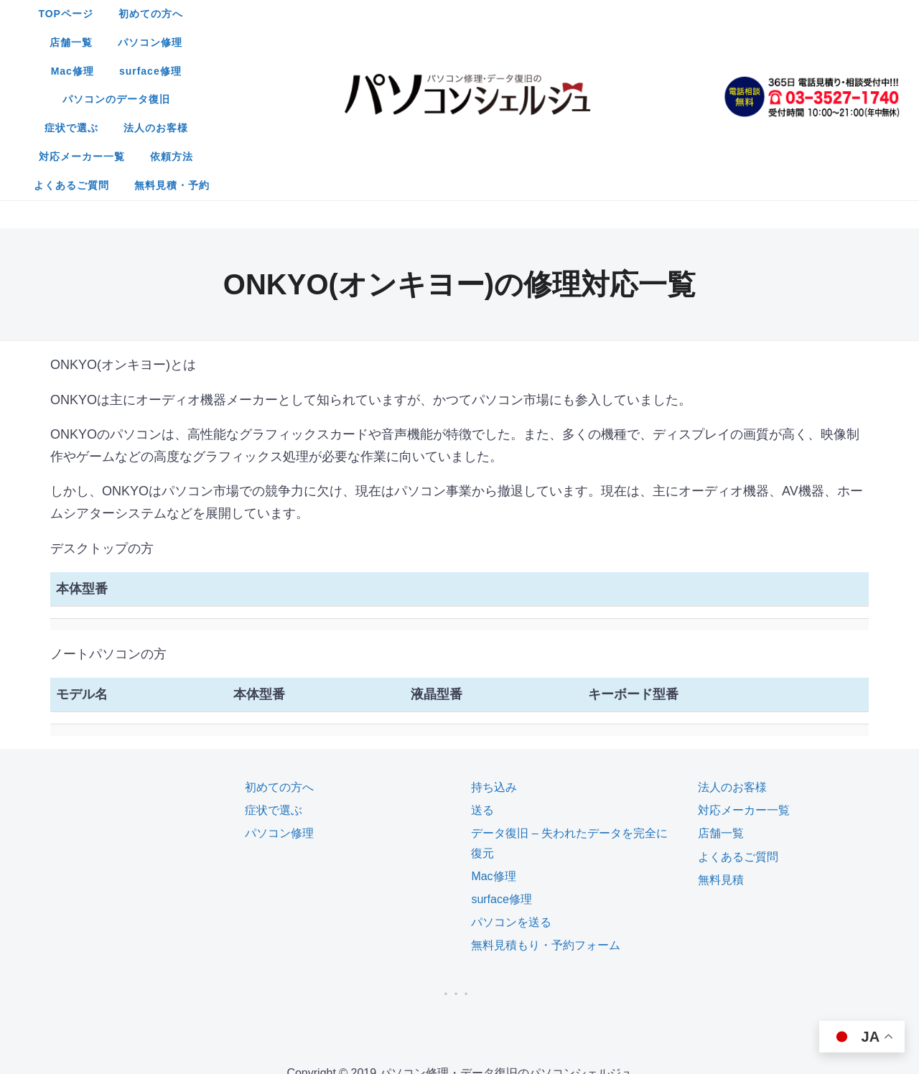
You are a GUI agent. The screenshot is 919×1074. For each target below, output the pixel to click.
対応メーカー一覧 (574, 42)
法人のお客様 (474, 42)
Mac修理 (572, 13)
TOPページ (251, 13)
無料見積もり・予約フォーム (545, 802)
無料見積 (721, 737)
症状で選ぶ (389, 42)
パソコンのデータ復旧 (283, 42)
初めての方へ (335, 13)
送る (482, 667)
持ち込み (494, 644)
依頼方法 (664, 42)
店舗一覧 (414, 13)
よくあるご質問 (412, 71)
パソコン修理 (493, 13)
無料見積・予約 (513, 71)
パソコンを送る (511, 779)
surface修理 (650, 13)
